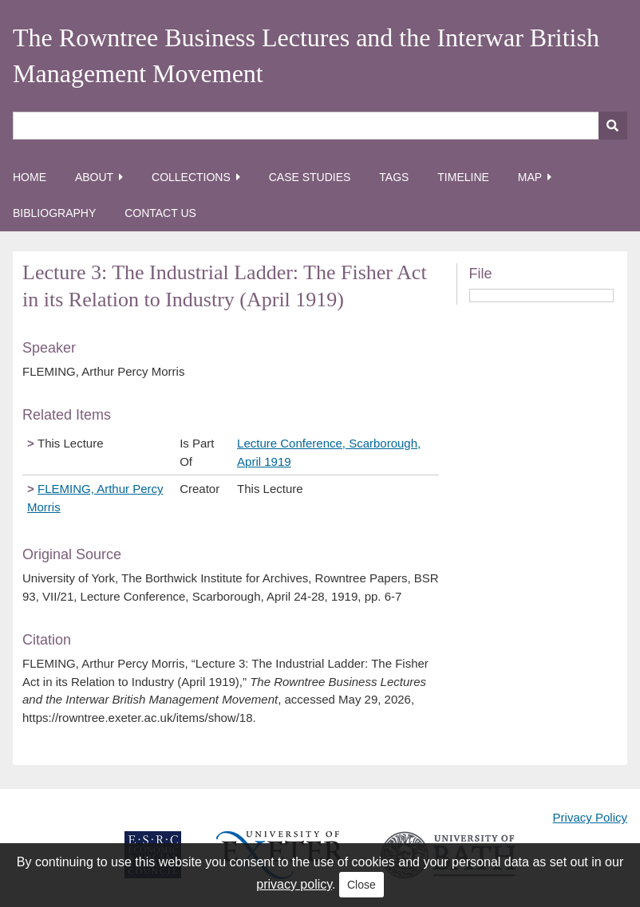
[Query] (320, 126)
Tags (394, 177)
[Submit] (613, 126)
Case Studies (310, 177)
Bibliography (54, 213)
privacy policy (294, 884)
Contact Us (160, 213)
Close (361, 884)
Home (29, 177)
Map (530, 177)
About (94, 177)
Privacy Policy (590, 817)
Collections (191, 177)
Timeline (463, 177)
